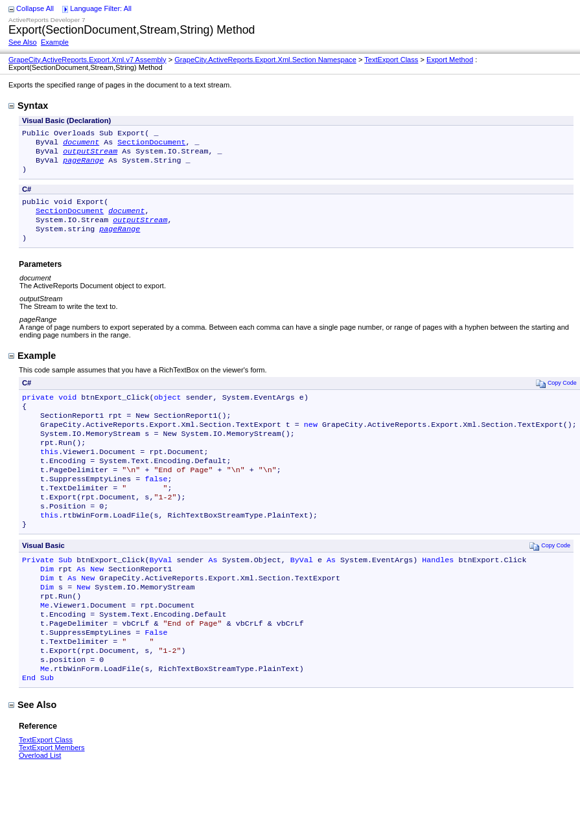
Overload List (40, 806)
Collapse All (35, 8)
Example (55, 42)
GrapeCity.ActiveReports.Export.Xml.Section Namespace (265, 59)
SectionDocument (151, 144)
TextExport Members (52, 798)
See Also (22, 42)
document (81, 144)
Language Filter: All (101, 8)
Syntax (28, 105)
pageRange (83, 165)
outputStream (90, 155)
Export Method (449, 59)
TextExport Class (391, 59)
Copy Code (556, 396)
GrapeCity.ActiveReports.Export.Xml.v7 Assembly (87, 59)
